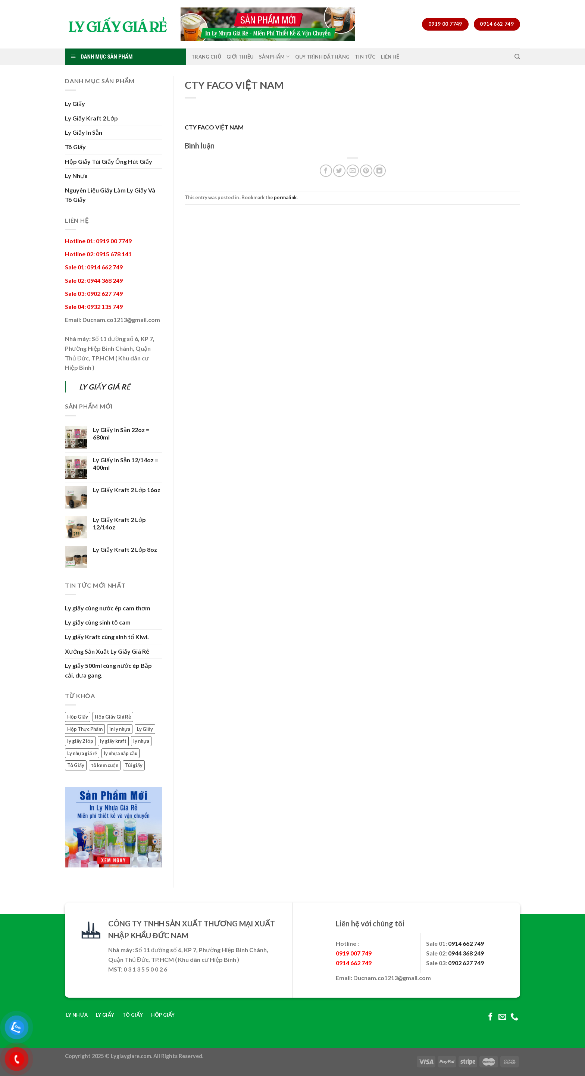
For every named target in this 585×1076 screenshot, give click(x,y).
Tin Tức (365, 57)
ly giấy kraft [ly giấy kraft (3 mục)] (113, 741)
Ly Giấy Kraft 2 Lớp (91, 118)
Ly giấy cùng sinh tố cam (98, 622)
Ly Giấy (75, 103)
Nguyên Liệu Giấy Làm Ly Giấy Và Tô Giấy (110, 195)
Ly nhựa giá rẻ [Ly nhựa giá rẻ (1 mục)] (82, 753)
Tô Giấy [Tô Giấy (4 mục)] (75, 765)
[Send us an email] (502, 1017)
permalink (285, 197)
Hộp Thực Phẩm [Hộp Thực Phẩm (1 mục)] (85, 729)
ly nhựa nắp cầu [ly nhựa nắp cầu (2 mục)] (120, 753)
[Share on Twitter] (339, 171)
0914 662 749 (466, 943)
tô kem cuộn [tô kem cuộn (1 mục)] (104, 765)
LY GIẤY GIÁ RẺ (104, 386)
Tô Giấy (75, 146)
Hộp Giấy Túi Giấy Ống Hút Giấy (108, 161)
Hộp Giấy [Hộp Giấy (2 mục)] (77, 717)
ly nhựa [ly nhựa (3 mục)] (141, 741)
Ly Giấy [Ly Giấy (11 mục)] (145, 729)
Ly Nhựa (76, 175)
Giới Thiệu (240, 57)
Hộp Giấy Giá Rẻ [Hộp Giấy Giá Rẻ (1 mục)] (113, 717)
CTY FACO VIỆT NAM (214, 127)
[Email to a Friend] (353, 171)
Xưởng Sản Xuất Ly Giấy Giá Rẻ (107, 651)
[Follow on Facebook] (490, 1017)
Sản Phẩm (274, 56)
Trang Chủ (206, 57)
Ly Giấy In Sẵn (83, 132)
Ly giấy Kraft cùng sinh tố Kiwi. (107, 636)
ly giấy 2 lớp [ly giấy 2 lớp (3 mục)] (80, 741)
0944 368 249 (466, 953)
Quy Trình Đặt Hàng (322, 57)
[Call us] (514, 1017)
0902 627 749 (466, 962)
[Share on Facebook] (326, 171)
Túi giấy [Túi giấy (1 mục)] (134, 765)
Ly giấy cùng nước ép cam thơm (107, 607)
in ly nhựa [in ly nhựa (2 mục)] (119, 729)
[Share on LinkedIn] (379, 171)
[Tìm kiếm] (517, 57)
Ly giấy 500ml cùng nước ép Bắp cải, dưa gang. (108, 670)
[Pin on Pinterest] (366, 171)
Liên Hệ (390, 57)
